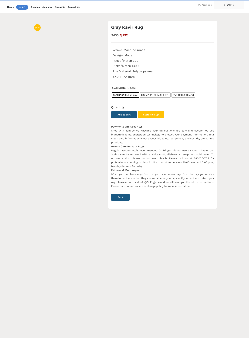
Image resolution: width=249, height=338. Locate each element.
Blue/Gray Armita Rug (192, 300)
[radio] (125, 95)
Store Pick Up (151, 114)
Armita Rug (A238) (96, 300)
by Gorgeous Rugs (134, 334)
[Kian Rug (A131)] (53, 265)
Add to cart (124, 114)
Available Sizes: (124, 88)
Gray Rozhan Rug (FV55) (147, 300)
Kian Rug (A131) (46, 300)
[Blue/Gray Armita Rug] (195, 265)
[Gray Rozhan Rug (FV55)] (148, 265)
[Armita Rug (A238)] (101, 265)
